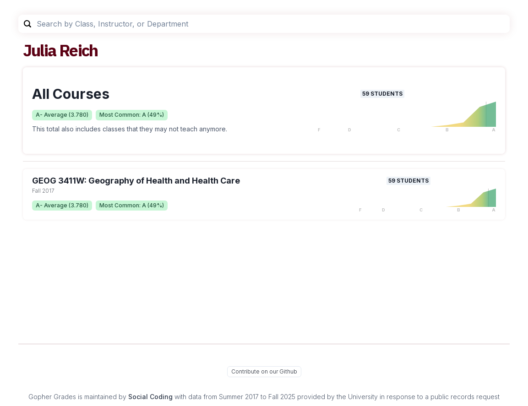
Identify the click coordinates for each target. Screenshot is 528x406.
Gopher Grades (52, 397)
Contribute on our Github (264, 371)
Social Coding (150, 397)
